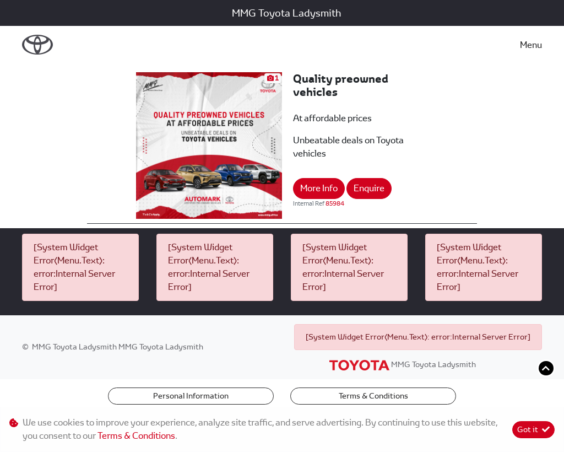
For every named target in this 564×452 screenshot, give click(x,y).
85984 (335, 203)
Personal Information (191, 396)
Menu (531, 45)
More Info (319, 188)
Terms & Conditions (373, 396)
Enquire (369, 188)
